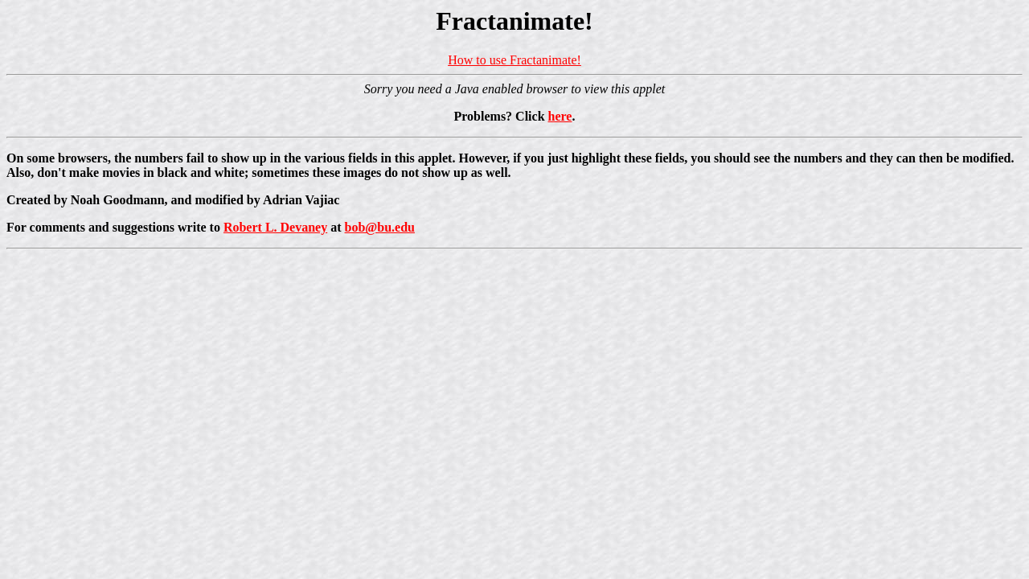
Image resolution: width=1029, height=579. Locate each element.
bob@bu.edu (380, 227)
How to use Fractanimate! (514, 60)
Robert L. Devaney (275, 227)
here (560, 116)
